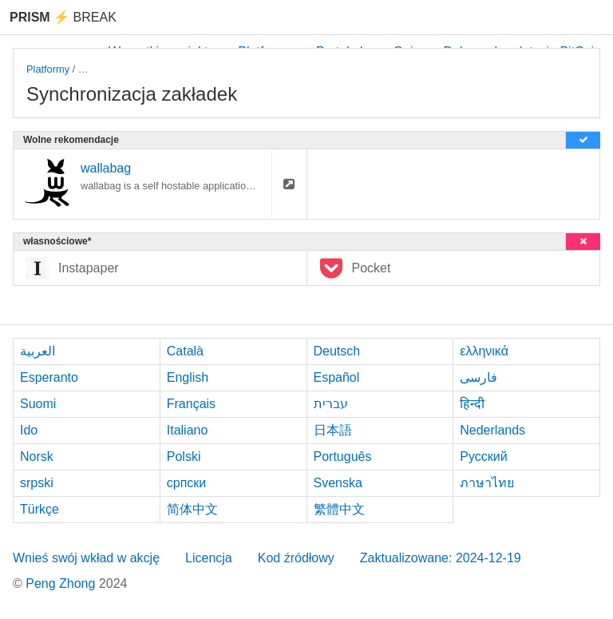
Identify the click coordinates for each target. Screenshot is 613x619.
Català (185, 351)
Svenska (338, 483)
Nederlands (492, 430)
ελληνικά (484, 351)
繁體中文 (339, 509)
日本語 (333, 430)
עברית (331, 404)
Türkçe (39, 509)
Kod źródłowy (296, 558)
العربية (37, 351)
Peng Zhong (62, 583)
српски (187, 483)
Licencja (208, 558)
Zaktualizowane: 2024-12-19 (440, 558)
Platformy (47, 69)
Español (337, 377)
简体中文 (192, 509)
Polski (184, 456)
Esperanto (49, 377)
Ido (29, 430)
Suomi (38, 404)
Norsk (36, 456)
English (187, 377)
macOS (95, 69)
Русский (483, 456)
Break (63, 17)
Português (343, 456)
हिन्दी (472, 404)
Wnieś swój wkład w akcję (86, 558)
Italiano (187, 430)
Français (191, 404)
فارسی (478, 377)
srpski (36, 483)
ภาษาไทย (487, 483)
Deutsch (337, 351)
